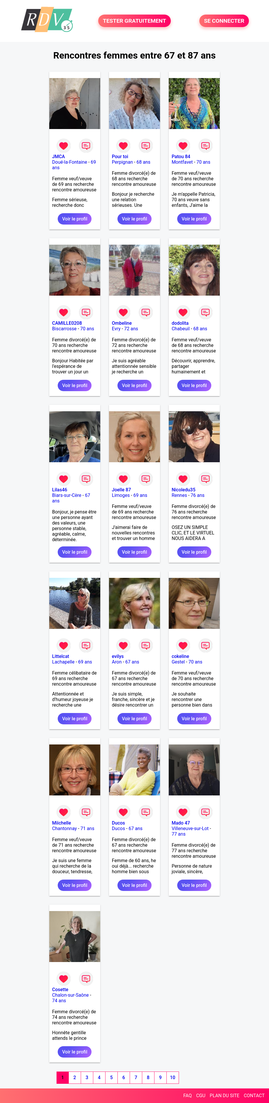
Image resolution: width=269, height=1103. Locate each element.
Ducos (118, 823)
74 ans (59, 1000)
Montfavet (182, 162)
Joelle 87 (121, 490)
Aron (117, 662)
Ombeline (122, 323)
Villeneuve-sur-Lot (190, 828)
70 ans (203, 162)
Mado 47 (181, 823)
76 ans (198, 495)
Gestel (178, 662)
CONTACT (254, 1095)
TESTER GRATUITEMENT (134, 20)
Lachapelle (63, 662)
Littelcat (60, 656)
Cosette (60, 989)
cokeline (180, 656)
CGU (200, 1095)
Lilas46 (59, 490)
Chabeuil (181, 328)
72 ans (131, 328)
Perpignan (122, 162)
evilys (118, 656)
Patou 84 (181, 156)
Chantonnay (64, 828)
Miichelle (61, 823)
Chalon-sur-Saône (70, 995)
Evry (116, 328)
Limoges (121, 495)
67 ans (132, 662)
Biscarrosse (64, 328)
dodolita (180, 323)
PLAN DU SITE (225, 1095)
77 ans (179, 834)
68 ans (143, 162)
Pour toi (120, 156)
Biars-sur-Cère (66, 495)
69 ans (140, 495)
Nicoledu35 (184, 490)
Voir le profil (74, 219)
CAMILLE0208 (67, 323)
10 (172, 1077)
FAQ (187, 1095)
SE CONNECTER (224, 20)
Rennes (179, 495)
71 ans (87, 828)
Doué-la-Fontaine (69, 162)
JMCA (58, 156)
